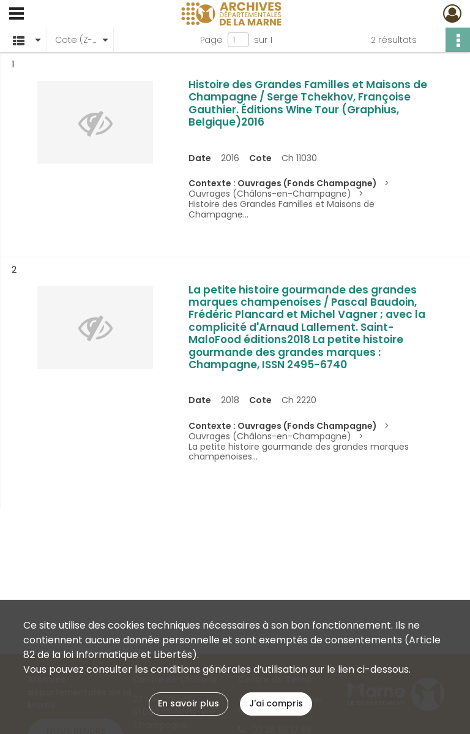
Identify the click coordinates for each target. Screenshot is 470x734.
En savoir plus (188, 703)
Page (211, 40)
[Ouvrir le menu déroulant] (16, 14)
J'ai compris (276, 703)
